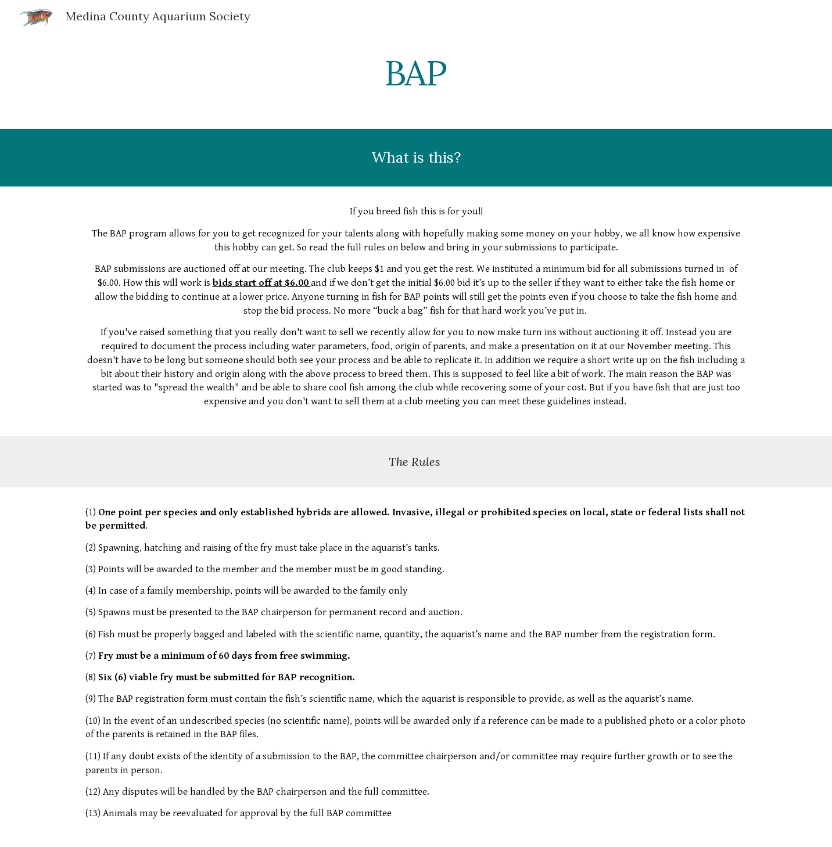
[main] (416, 72)
